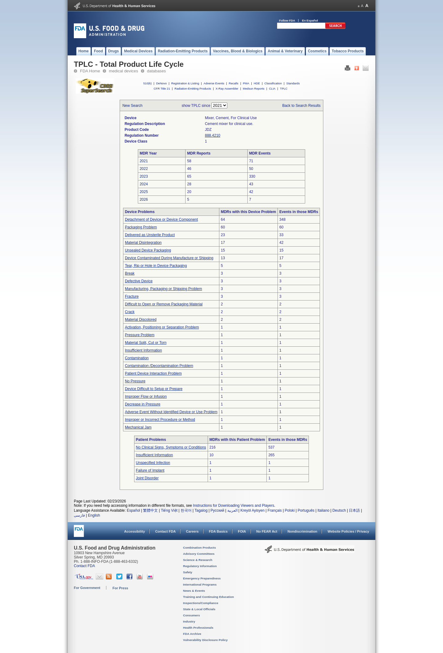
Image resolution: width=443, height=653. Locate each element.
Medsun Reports (253, 88)
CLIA (272, 88)
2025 (144, 192)
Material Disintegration (143, 242)
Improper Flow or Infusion (146, 396)
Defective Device (139, 281)
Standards (293, 83)
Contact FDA (165, 531)
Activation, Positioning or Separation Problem (162, 327)
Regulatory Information (200, 566)
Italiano (323, 510)
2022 (144, 169)
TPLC (284, 88)
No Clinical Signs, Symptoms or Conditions (171, 447)
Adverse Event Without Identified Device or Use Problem (171, 412)
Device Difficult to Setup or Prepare (153, 389)
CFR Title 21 (162, 88)
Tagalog (201, 510)
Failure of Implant (150, 470)
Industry (189, 621)
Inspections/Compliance (200, 603)
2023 (144, 176)
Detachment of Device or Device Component (161, 219)
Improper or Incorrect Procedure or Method (160, 419)
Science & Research (197, 560)
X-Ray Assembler (227, 88)
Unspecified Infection (153, 463)
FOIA (242, 531)
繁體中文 (150, 510)
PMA (246, 83)
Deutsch (339, 510)
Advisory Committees (198, 553)
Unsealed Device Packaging (148, 250)
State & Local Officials (199, 609)
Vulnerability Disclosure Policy (205, 640)
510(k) (147, 83)
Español (133, 510)
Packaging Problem (141, 227)
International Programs (200, 584)
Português (305, 510)
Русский (217, 510)
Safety (187, 572)
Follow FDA (287, 20)
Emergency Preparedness (202, 578)
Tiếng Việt (169, 510)
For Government (87, 588)
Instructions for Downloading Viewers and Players (233, 505)
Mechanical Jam (138, 427)
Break (129, 273)
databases (156, 71)
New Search (132, 105)
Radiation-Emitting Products (192, 88)
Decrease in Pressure (142, 404)
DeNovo (161, 83)
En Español (310, 20)
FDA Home (90, 71)
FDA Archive (192, 633)
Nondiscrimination (302, 531)
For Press (120, 588)
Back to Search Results (301, 105)
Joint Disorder (147, 478)
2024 (144, 184)
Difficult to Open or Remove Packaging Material (164, 304)
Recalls (233, 83)
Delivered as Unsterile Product (150, 235)
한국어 (186, 510)
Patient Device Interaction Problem (153, 373)
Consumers (191, 615)
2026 (144, 199)
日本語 (354, 510)
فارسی (79, 515)
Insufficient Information (143, 350)
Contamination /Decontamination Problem (159, 366)
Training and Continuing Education (208, 597)
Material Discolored (141, 319)
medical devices (123, 71)
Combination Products (199, 547)
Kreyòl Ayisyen (252, 510)
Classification (273, 83)
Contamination (137, 358)
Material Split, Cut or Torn (145, 343)
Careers (192, 531)
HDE (257, 83)
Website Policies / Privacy (348, 531)
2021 (144, 161)
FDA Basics (218, 531)
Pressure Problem (139, 335)
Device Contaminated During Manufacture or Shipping (169, 258)
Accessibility (134, 531)
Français (275, 510)
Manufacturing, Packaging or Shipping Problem (163, 289)
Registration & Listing (185, 83)
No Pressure (135, 381)
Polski (290, 510)
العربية (232, 510)
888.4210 (212, 135)
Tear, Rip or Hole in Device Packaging (156, 266)
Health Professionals (198, 627)
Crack (129, 312)
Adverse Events (214, 83)
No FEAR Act (266, 531)
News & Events (194, 590)
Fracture (132, 296)
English (94, 515)
